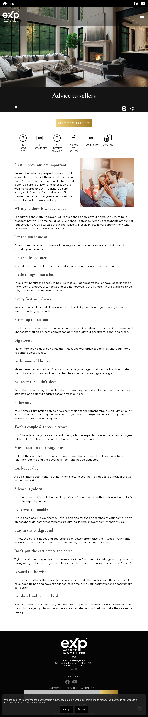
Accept (66, 709)
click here (41, 702)
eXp (74, 656)
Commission (92, 140)
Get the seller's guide (74, 123)
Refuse (82, 709)
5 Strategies (40, 142)
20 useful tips (22, 143)
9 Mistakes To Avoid (57, 143)
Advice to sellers (74, 143)
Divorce (108, 140)
